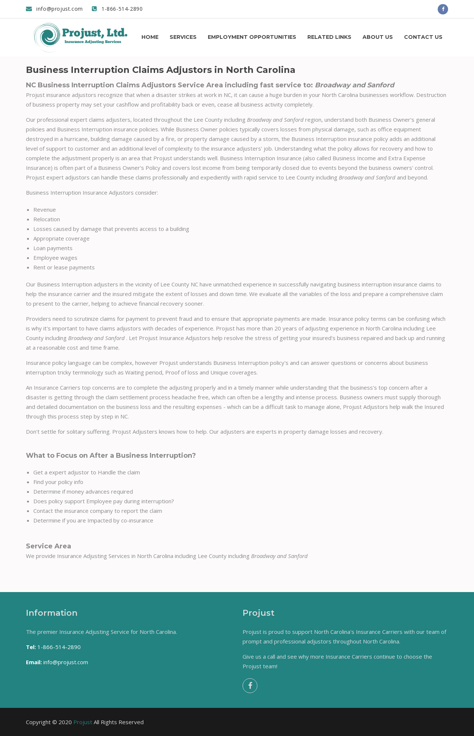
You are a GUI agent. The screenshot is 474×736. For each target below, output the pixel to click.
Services (183, 37)
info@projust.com (54, 8)
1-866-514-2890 (117, 8)
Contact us (423, 37)
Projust (82, 722)
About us (378, 37)
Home (149, 37)
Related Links (329, 37)
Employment (252, 37)
